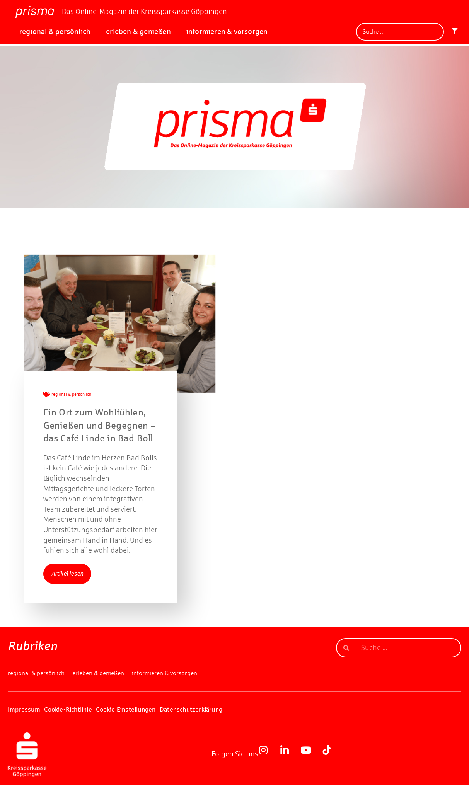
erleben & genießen (138, 31)
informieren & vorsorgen (227, 31)
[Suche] (400, 32)
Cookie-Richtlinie (68, 709)
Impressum (24, 709)
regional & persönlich (54, 31)
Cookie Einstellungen (125, 709)
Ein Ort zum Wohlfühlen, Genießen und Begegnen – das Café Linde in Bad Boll (99, 425)
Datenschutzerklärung (191, 709)
